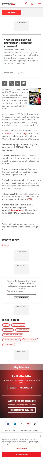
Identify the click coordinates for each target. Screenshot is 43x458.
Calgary (25, 133)
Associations (8, 330)
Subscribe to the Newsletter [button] (21, 387)
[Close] (40, 436)
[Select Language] (32, 3)
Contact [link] (36, 430)
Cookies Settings (21, 449)
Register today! (17, 210)
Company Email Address (15, 291)
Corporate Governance (11, 340)
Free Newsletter (21, 298)
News (5, 245)
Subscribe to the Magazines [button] (21, 410)
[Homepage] (8, 3)
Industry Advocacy (30, 340)
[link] (4, 83)
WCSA (29, 199)
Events (6, 325)
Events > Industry (19, 325)
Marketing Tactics (23, 330)
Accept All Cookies (21, 454)
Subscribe (11, 12)
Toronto (7, 133)
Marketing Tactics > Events (13, 335)
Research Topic (9, 345)
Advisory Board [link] (26, 430)
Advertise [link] (16, 430)
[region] (21, 445)
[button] (39, 3)
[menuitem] (4, 83)
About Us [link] (7, 430)
